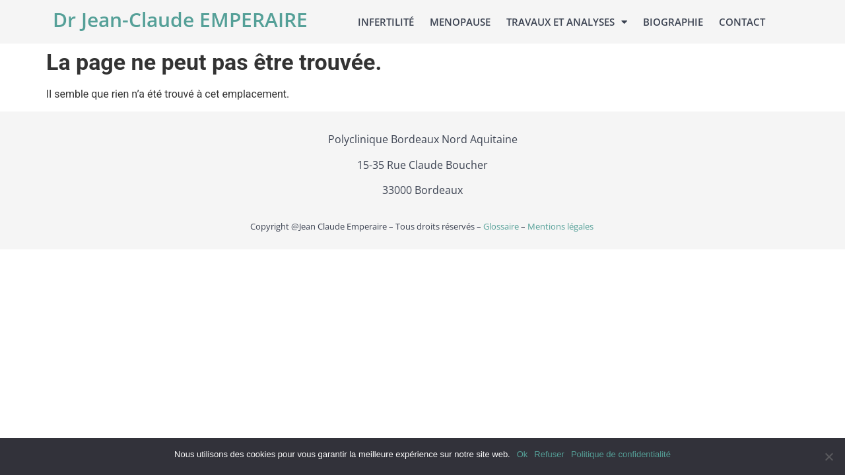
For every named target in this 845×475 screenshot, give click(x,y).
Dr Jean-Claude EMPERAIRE (180, 19)
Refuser (549, 454)
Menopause (460, 21)
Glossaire (500, 226)
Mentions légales (561, 226)
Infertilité (386, 21)
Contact (742, 21)
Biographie (673, 21)
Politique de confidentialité (621, 454)
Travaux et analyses (566, 22)
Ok (522, 454)
